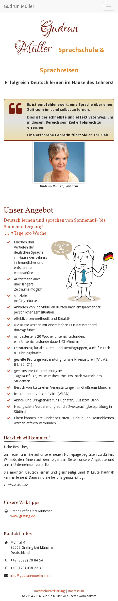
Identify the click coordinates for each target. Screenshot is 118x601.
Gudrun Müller (19, 6)
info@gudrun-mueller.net (29, 575)
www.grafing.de (22, 516)
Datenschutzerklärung (49, 591)
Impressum (76, 591)
